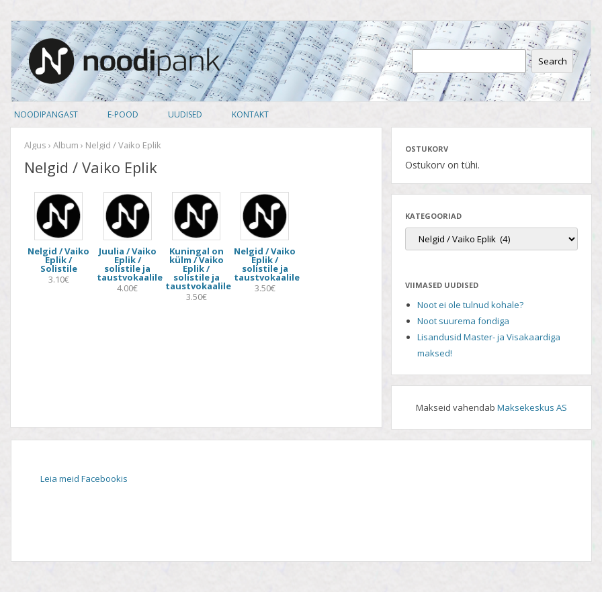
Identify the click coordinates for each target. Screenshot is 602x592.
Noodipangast (46, 114)
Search (552, 61)
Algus (35, 145)
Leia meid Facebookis (84, 479)
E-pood (123, 114)
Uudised (185, 114)
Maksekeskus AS (532, 407)
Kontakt (250, 114)
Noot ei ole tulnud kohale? (470, 305)
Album (66, 145)
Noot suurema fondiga (463, 321)
